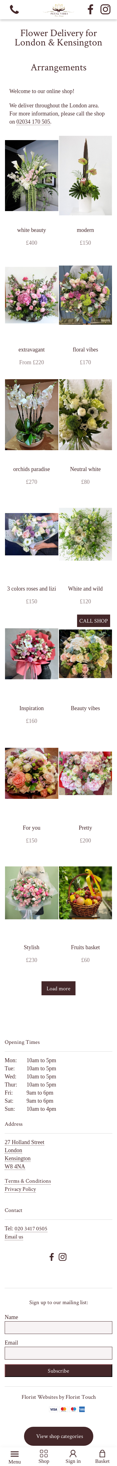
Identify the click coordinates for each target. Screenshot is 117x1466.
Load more (58, 988)
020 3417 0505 (31, 1228)
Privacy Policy (20, 1188)
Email (11, 1343)
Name (11, 1317)
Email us (14, 1236)
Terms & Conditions (28, 1180)
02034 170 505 (33, 122)
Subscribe (58, 1370)
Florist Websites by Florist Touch (59, 1396)
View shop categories (59, 1436)
